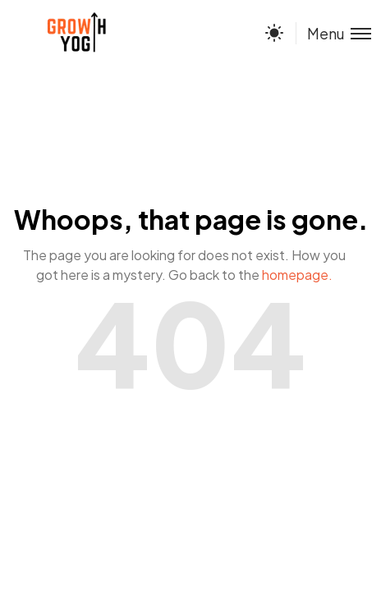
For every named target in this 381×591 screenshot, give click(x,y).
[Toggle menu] (333, 33)
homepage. (297, 274)
